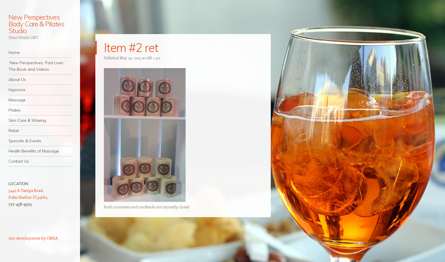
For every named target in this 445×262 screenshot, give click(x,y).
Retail (14, 130)
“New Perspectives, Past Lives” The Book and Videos (37, 66)
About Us (17, 79)
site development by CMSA (33, 238)
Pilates (15, 110)
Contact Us (19, 161)
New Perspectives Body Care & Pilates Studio (36, 24)
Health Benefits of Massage (34, 151)
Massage (17, 99)
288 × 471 (153, 57)
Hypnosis (17, 89)
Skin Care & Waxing (27, 120)
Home (14, 52)
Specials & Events (25, 140)
